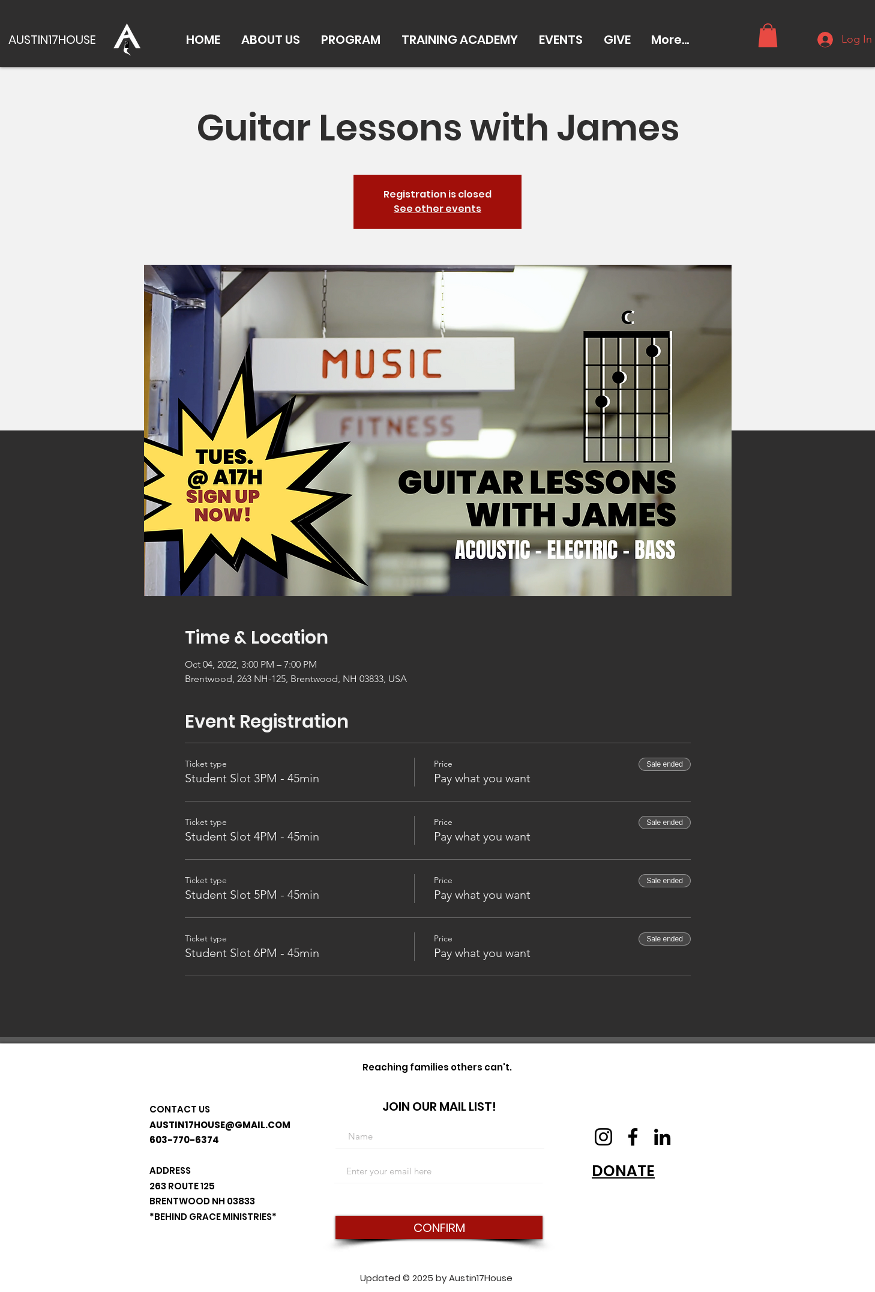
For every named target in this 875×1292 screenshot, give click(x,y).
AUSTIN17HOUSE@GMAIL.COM (219, 1124)
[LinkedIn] (662, 1137)
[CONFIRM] (439, 1227)
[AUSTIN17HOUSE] (55, 39)
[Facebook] (633, 1137)
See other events (437, 209)
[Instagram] (603, 1137)
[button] (270, 39)
